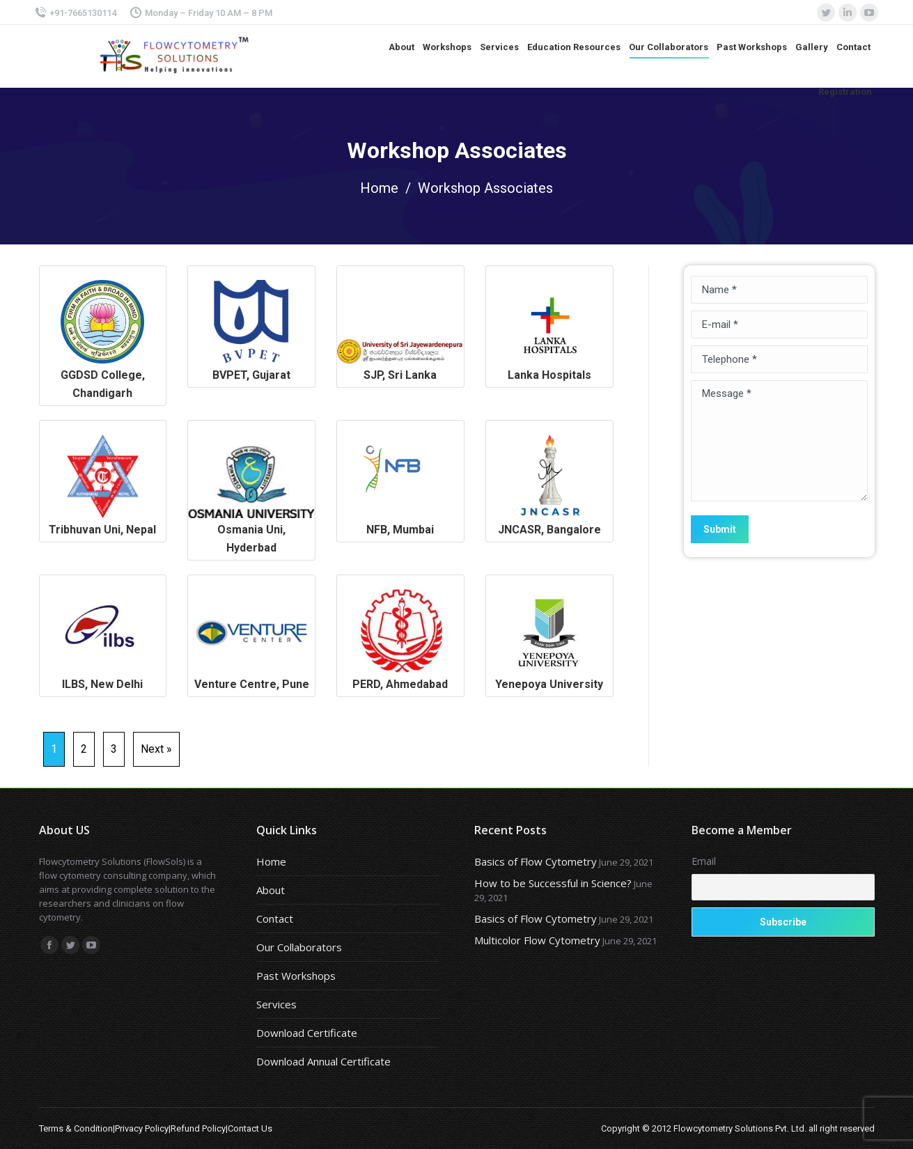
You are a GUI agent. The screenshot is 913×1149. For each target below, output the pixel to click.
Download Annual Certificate (323, 1061)
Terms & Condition (76, 1128)
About (270, 890)
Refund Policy (198, 1128)
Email (704, 861)
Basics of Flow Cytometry (535, 861)
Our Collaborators (299, 947)
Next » (156, 749)
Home (379, 188)
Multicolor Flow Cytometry (537, 940)
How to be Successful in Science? (553, 883)
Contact (274, 918)
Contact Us (250, 1128)
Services (276, 1004)
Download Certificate (306, 1033)
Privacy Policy (142, 1128)
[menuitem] (401, 47)
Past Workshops (296, 976)
